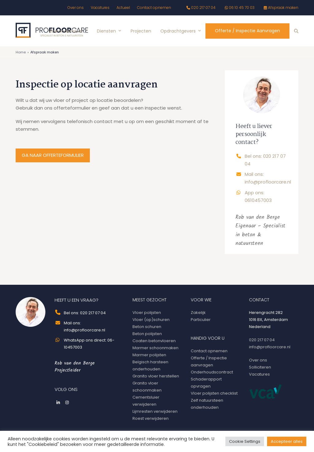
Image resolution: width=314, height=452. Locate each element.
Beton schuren (146, 327)
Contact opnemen (209, 351)
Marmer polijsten (149, 355)
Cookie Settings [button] (244, 441)
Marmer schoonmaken (155, 348)
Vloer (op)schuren (151, 320)
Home (21, 52)
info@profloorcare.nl (269, 347)
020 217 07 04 (203, 7)
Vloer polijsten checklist (214, 393)
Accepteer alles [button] (287, 441)
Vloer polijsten (146, 312)
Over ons (258, 360)
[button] (296, 31)
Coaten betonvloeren (154, 341)
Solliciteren (260, 367)
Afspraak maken (283, 7)
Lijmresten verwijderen (155, 411)
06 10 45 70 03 (242, 7)
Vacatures (259, 374)
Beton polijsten (147, 334)
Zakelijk (198, 312)
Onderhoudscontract (212, 372)
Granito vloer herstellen (155, 376)
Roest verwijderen (150, 418)
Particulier (201, 320)
